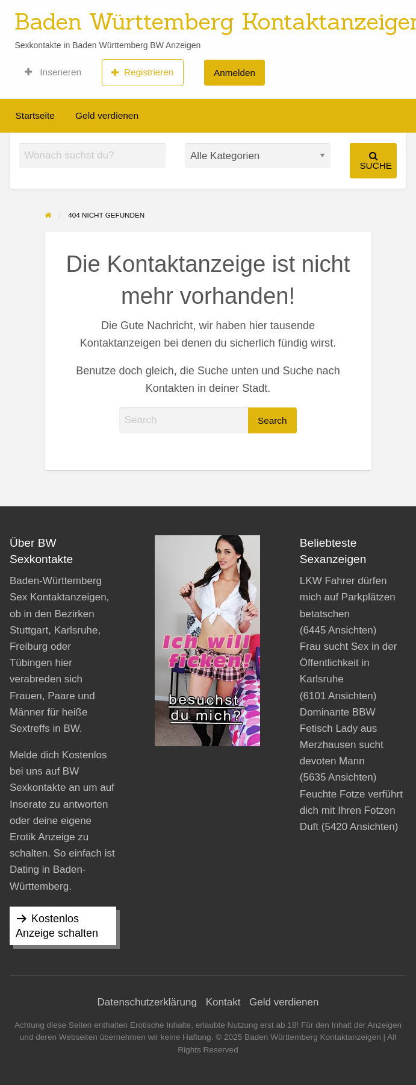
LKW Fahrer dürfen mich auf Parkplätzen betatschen (348, 597)
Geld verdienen (106, 115)
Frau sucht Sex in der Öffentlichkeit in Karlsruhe (348, 663)
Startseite (35, 115)
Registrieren (142, 72)
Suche (375, 160)
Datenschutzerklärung (147, 1002)
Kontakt (223, 1002)
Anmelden (234, 73)
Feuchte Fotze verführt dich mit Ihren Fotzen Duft (351, 810)
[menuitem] (53, 72)
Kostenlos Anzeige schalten (57, 926)
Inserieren (53, 72)
